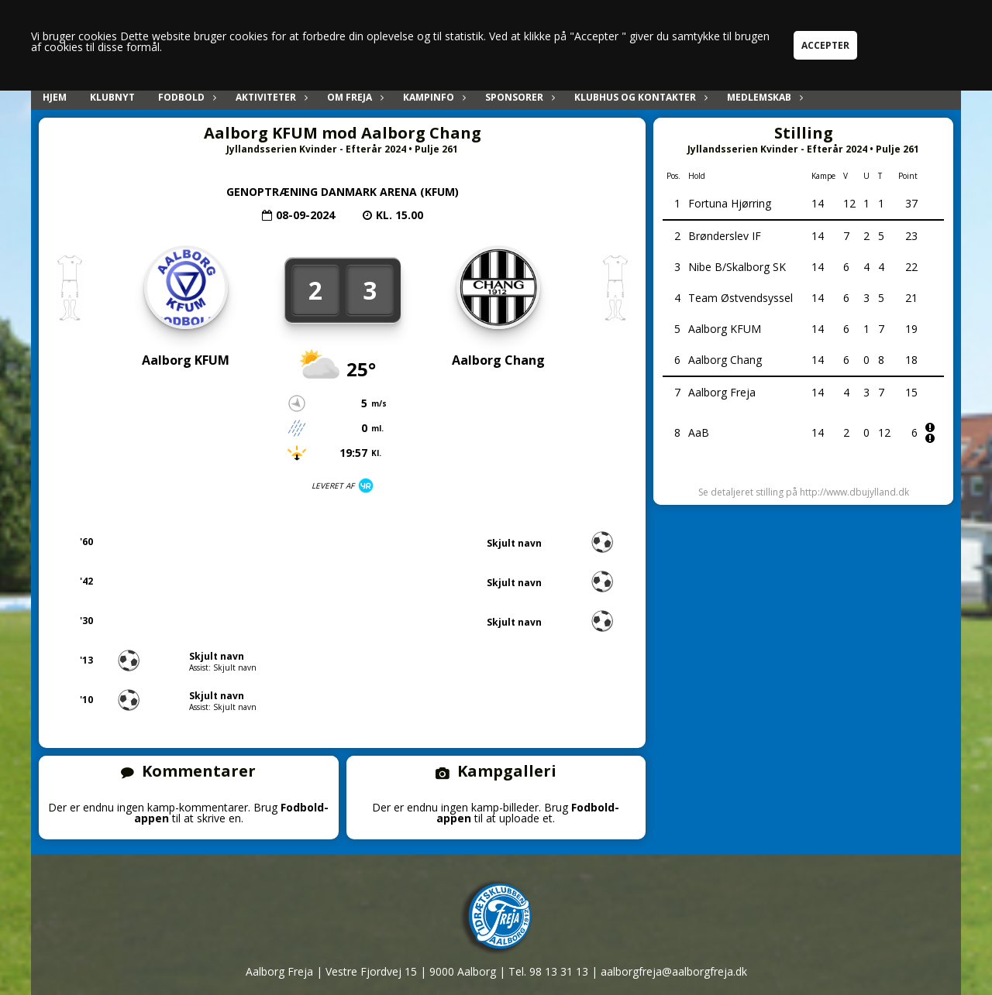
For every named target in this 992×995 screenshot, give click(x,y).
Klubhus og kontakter (639, 97)
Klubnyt (112, 97)
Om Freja (353, 97)
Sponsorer (518, 97)
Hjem (55, 97)
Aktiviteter (270, 97)
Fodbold (185, 97)
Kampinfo (432, 97)
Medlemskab (763, 97)
